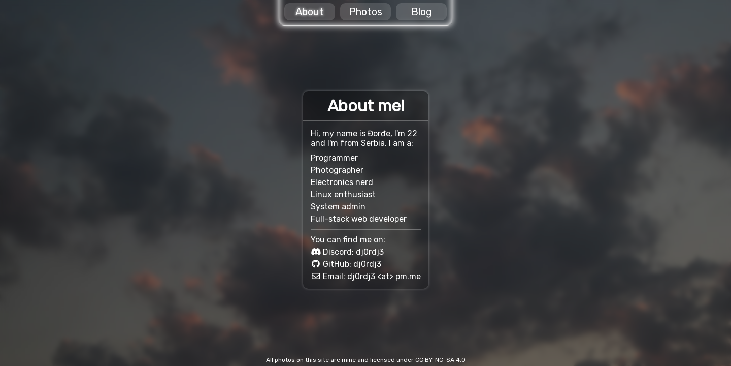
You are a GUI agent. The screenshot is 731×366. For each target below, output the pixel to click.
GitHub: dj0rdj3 (352, 264)
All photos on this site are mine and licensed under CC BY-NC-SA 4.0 (366, 359)
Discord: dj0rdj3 (353, 252)
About (309, 12)
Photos (365, 12)
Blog (421, 12)
